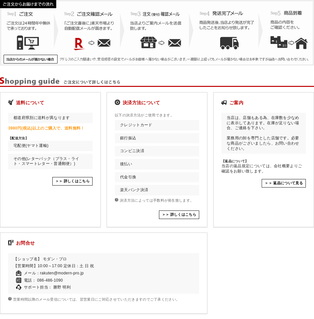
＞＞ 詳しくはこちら (72, 181)
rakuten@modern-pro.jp (62, 273)
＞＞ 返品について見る (284, 183)
